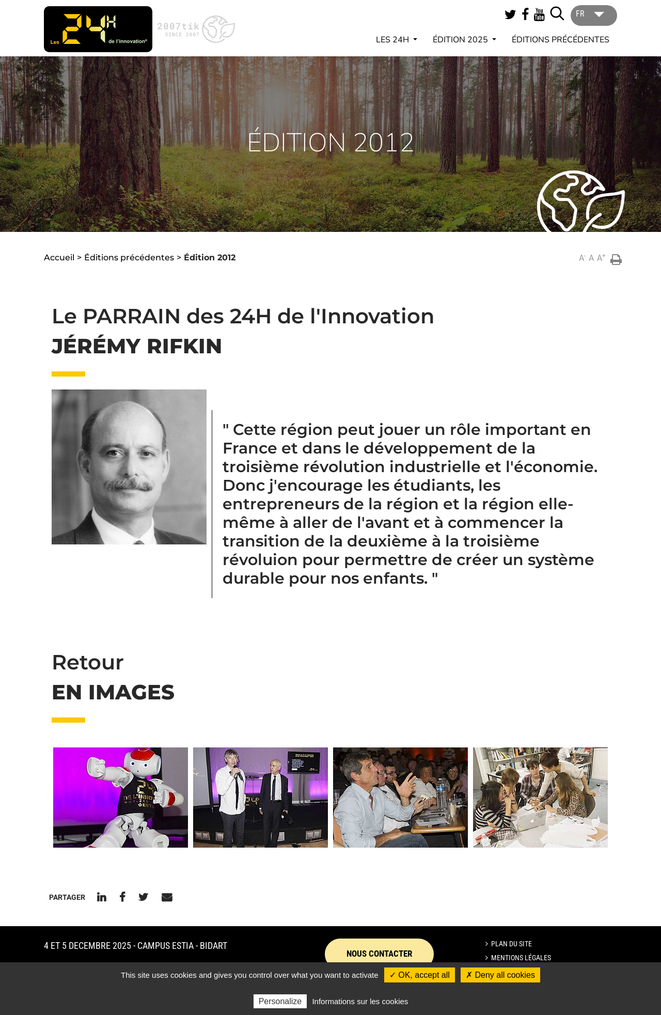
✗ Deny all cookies (500, 975)
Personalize (280, 1001)
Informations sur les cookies (360, 1001)
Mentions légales (521, 958)
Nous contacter (379, 953)
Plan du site (511, 944)
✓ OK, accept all (419, 975)
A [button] (582, 257)
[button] (120, 797)
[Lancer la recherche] (557, 13)
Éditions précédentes (560, 39)
